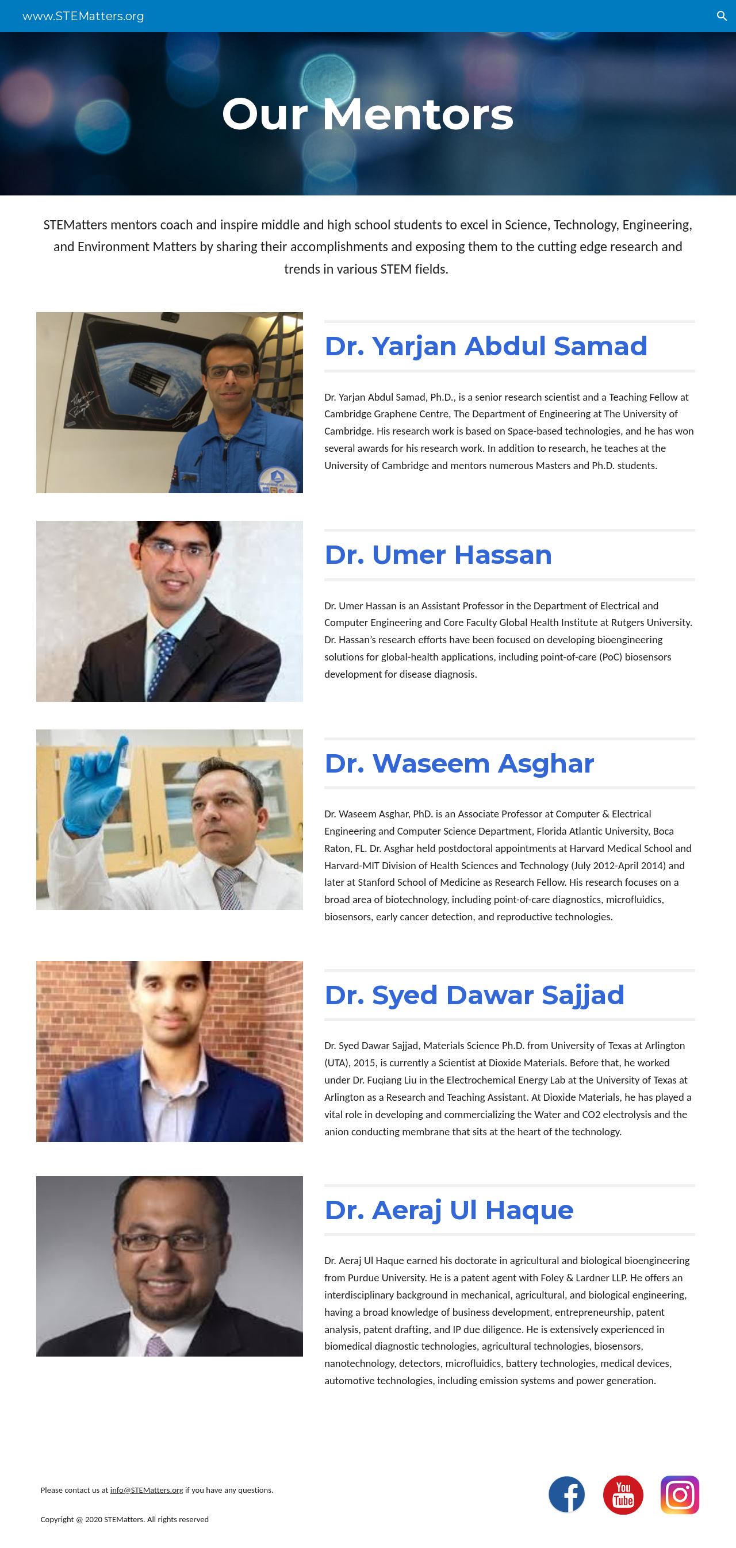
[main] (368, 113)
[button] (722, 16)
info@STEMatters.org (146, 1490)
